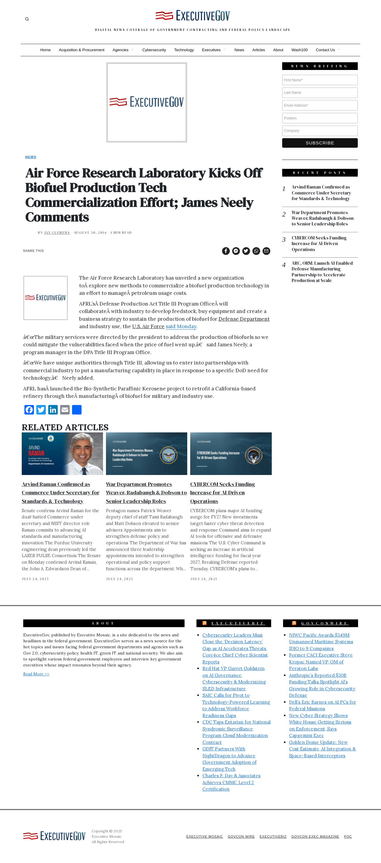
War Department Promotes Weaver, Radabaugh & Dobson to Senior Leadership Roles (146, 492)
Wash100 (300, 50)
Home (45, 50)
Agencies (120, 50)
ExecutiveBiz (238, 623)
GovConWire (325, 623)
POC (348, 836)
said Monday (181, 326)
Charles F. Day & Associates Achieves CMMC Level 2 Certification (231, 782)
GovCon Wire (240, 836)
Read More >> (36, 674)
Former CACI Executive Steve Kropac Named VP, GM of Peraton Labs (321, 661)
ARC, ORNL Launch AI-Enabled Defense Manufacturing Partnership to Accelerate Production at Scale (322, 272)
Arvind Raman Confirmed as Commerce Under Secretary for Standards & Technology (60, 492)
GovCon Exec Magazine (315, 836)
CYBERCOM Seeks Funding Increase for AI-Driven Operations (222, 492)
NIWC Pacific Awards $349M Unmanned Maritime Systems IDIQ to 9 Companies (321, 641)
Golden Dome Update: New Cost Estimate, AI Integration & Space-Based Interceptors (322, 748)
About (279, 50)
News (239, 50)
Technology (184, 50)
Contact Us (326, 50)
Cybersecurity (153, 50)
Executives (211, 50)
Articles (259, 50)
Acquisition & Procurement (81, 50)
